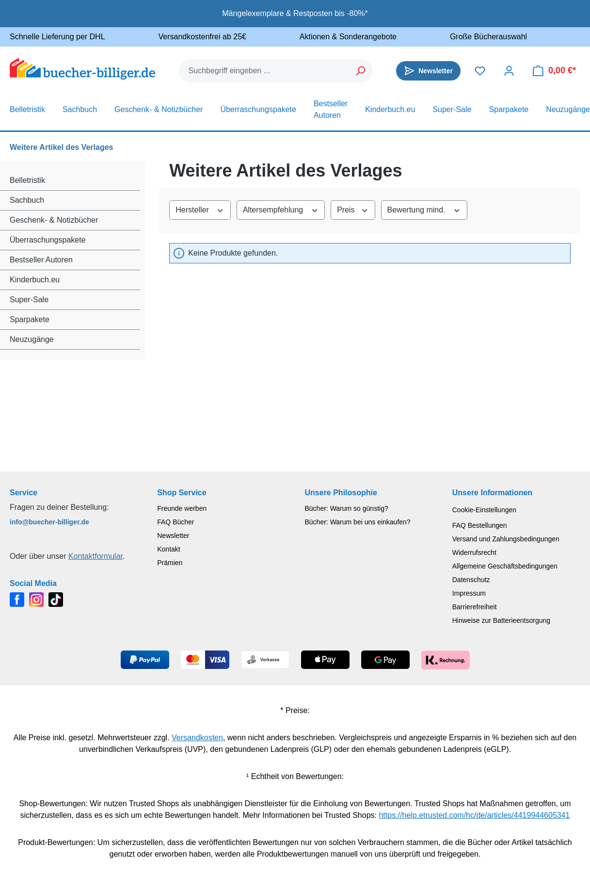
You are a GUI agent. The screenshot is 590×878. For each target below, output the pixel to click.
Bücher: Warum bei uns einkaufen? (358, 522)
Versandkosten (197, 737)
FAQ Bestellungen (479, 525)
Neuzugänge (32, 339)
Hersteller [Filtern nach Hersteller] (199, 209)
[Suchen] (361, 70)
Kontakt (168, 549)
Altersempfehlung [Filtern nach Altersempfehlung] (281, 209)
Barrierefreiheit (474, 607)
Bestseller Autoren (41, 260)
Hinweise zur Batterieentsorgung (501, 620)
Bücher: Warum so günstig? (346, 508)
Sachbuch (27, 200)
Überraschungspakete (48, 240)
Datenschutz (471, 580)
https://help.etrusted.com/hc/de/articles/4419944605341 (474, 815)
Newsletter (173, 535)
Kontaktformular (95, 556)
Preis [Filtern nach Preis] (352, 209)
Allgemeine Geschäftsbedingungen (505, 566)
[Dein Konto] (509, 71)
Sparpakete (29, 319)
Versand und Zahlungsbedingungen (505, 539)
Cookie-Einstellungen (484, 510)
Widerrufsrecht (474, 552)
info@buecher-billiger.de (49, 522)
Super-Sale (29, 299)
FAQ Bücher (175, 522)
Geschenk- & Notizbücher (54, 220)
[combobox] (264, 70)
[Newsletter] (428, 71)
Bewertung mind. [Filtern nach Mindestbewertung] (424, 209)
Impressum (469, 593)
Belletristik (27, 180)
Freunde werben (182, 508)
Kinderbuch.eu (35, 280)
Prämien (169, 563)
